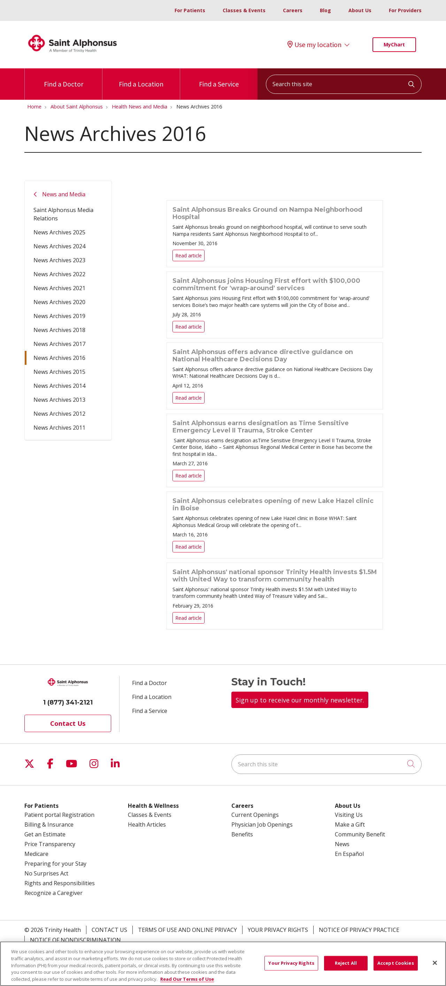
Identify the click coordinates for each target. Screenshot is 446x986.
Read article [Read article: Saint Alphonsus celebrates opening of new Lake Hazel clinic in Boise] (275, 525)
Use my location (314, 44)
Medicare (36, 854)
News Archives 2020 (59, 302)
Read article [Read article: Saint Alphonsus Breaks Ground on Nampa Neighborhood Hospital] (275, 234)
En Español (349, 854)
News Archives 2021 (59, 288)
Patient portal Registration (59, 815)
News (342, 844)
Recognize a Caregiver (53, 893)
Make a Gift (350, 824)
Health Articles (147, 824)
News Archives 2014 (59, 386)
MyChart (394, 44)
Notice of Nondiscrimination (75, 940)
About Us (359, 10)
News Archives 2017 (59, 344)
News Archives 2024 (59, 246)
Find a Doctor (63, 78)
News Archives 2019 (59, 316)
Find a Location (141, 78)
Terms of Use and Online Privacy (187, 930)
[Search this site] (344, 84)
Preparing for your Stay (55, 863)
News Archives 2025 (59, 232)
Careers (292, 10)
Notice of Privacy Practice (359, 930)
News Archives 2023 (59, 260)
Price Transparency (49, 844)
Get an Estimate (45, 834)
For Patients (190, 10)
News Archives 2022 (59, 274)
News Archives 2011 (59, 427)
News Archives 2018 (59, 330)
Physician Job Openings (262, 824)
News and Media (63, 194)
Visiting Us (349, 815)
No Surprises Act (46, 873)
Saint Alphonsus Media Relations (63, 214)
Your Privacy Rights (278, 930)
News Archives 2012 (59, 413)
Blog (325, 10)
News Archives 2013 (59, 400)
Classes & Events (244, 10)
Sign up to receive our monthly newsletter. (300, 700)
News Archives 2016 (59, 358)
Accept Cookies (395, 967)
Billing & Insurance (49, 824)
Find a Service (219, 78)
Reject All (346, 967)
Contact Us (67, 723)
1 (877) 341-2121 (68, 702)
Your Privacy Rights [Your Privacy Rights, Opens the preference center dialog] (291, 967)
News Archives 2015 (59, 372)
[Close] (435, 966)
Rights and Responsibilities (59, 883)
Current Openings (255, 815)
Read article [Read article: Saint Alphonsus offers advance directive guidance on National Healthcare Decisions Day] (275, 376)
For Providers (405, 10)
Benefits (242, 834)
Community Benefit (360, 834)
